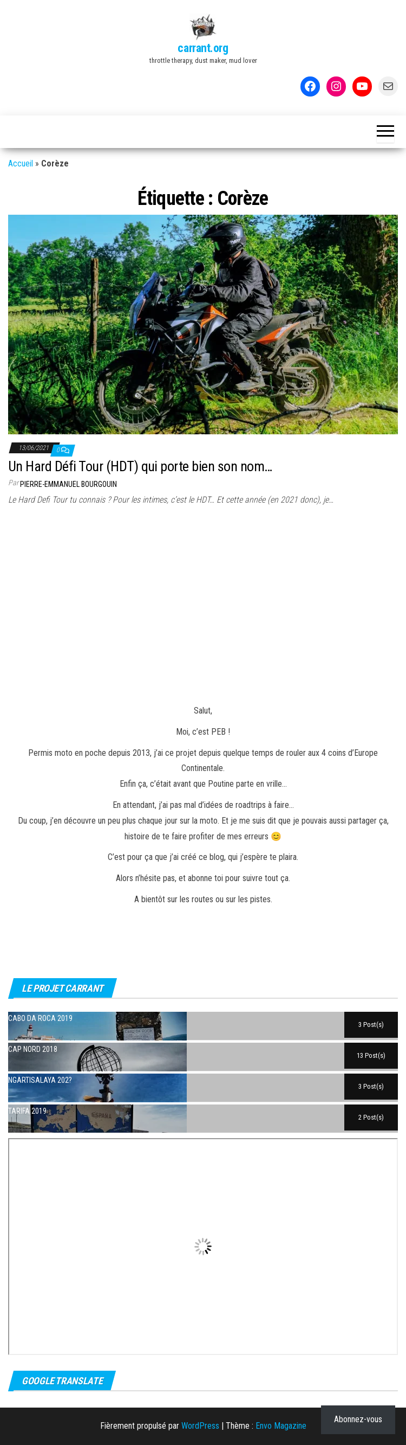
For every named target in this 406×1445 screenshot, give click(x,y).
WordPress (200, 1426)
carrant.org (203, 48)
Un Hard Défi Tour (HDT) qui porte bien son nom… (140, 466)
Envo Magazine (281, 1426)
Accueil (20, 163)
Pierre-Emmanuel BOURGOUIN (68, 484)
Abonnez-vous (358, 1419)
